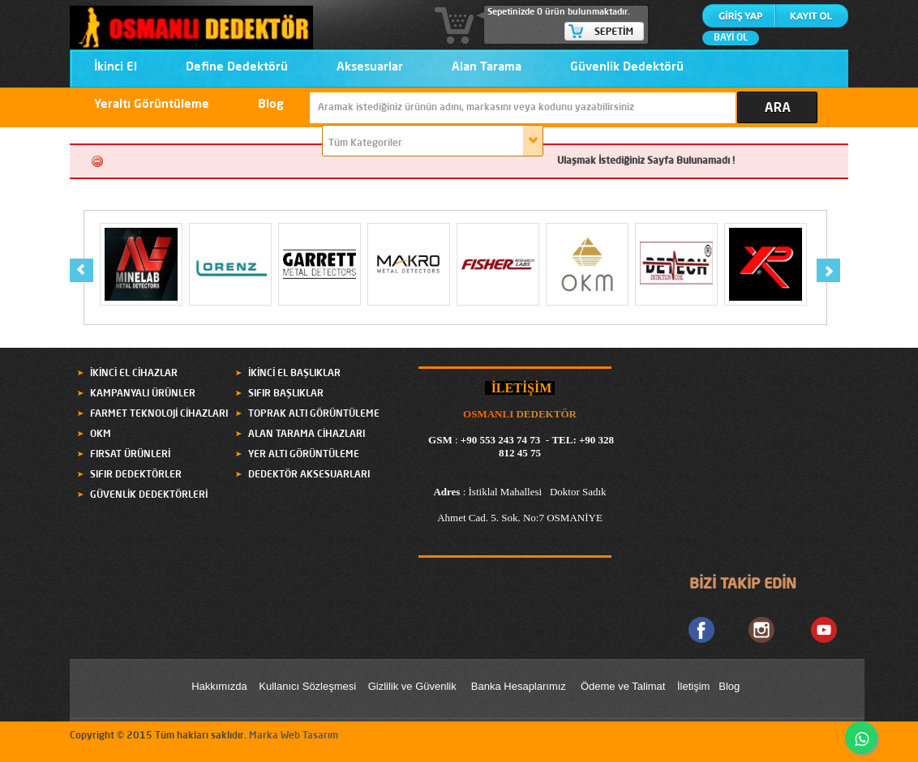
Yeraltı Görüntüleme (151, 105)
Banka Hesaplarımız (518, 686)
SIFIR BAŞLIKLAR (286, 394)
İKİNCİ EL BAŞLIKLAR (294, 374)
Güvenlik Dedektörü (627, 68)
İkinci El (115, 68)
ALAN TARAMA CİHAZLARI (306, 434)
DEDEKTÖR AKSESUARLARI (309, 475)
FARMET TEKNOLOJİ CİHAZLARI (159, 414)
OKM (100, 434)
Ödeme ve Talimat (624, 686)
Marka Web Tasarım (293, 736)
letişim (695, 686)
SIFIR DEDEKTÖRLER (136, 475)
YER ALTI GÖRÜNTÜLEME (303, 455)
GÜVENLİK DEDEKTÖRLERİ (149, 495)
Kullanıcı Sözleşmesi (307, 686)
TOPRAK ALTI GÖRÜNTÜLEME (314, 414)
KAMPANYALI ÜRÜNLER (142, 394)
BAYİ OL (731, 38)
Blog (271, 105)
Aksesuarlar (370, 68)
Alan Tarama (486, 68)
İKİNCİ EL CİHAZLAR (134, 374)
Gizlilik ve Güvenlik (412, 686)
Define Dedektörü (237, 68)
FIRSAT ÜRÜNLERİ (130, 455)
